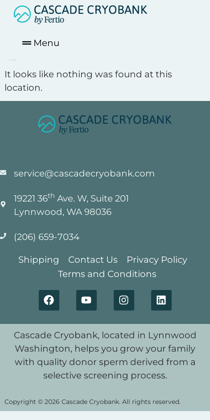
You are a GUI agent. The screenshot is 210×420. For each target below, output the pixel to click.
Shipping (38, 259)
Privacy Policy (157, 259)
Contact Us (93, 259)
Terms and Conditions (107, 274)
